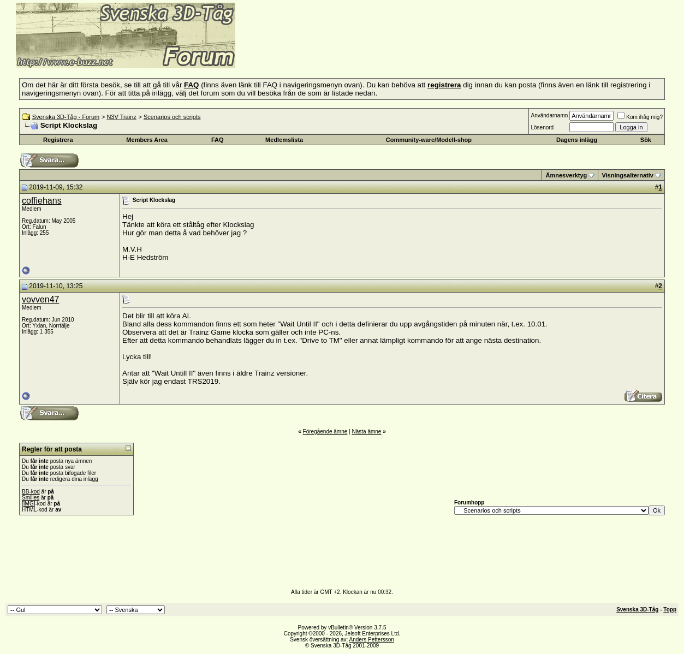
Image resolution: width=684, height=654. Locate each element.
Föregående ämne (325, 432)
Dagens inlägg (576, 139)
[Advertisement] (369, 51)
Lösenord (542, 127)
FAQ (217, 139)
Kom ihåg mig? (640, 117)
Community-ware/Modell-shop (429, 139)
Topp (669, 610)
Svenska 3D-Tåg (637, 610)
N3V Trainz (121, 117)
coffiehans (42, 200)
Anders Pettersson (371, 640)
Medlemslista (284, 139)
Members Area (146, 139)
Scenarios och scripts (172, 117)
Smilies (30, 498)
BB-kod (31, 492)
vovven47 (41, 299)
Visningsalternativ (627, 175)
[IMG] (28, 504)
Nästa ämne (366, 432)
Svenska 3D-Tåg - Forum (65, 117)
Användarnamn (549, 115)
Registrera (58, 139)
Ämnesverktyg (566, 175)
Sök (645, 139)
